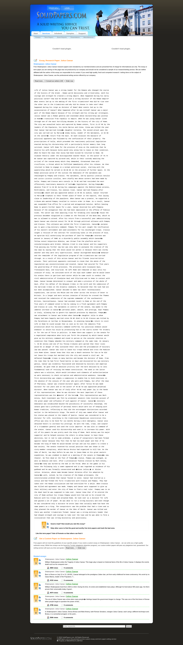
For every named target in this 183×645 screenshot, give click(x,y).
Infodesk (58, 33)
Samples (70, 33)
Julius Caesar (72, 559)
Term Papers (48, 37)
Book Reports (62, 37)
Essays (37, 37)
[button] (39, 81)
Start (36, 33)
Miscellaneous (88, 37)
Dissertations (75, 37)
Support (82, 33)
